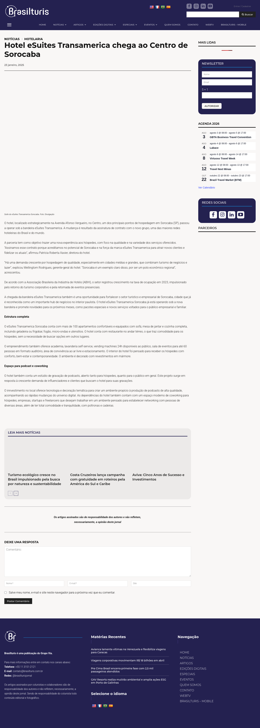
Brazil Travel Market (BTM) (225, 180)
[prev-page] (10, 493)
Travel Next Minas (220, 169)
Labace (214, 147)
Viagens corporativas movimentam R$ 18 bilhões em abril (127, 660)
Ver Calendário (206, 187)
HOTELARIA (33, 39)
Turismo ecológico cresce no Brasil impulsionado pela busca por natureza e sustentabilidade (34, 479)
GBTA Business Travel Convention (230, 137)
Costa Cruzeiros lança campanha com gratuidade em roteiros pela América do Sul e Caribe (97, 479)
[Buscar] (247, 15)
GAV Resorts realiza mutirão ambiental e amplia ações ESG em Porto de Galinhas (128, 681)
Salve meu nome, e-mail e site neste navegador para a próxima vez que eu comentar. (62, 592)
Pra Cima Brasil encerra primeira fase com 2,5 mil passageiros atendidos (122, 670)
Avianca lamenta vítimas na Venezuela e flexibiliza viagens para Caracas (128, 651)
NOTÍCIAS (12, 39)
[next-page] (16, 493)
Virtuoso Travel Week (222, 158)
